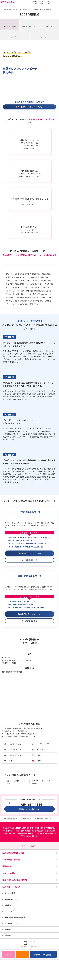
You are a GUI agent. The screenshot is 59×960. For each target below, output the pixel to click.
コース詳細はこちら (37, 560)
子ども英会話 (50, 831)
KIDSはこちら (34, 2)
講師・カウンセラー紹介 (29, 26)
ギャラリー (44, 37)
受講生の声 (49, 26)
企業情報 (8, 935)
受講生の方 (8, 905)
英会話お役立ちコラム (12, 899)
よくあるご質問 (10, 893)
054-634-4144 (10, 663)
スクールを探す (49, 2)
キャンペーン (15, 37)
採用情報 (8, 929)
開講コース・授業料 (10, 26)
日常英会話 (25, 831)
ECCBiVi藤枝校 (29, 14)
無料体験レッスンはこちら (29, 809)
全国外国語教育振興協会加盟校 (15, 917)
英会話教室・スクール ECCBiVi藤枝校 (33, 9)
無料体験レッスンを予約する (43, 955)
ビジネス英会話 (37, 831)
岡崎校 (34, 783)
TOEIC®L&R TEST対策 (12, 833)
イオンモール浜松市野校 (41, 780)
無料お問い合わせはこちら (35, 553)
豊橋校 (9, 783)
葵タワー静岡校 (13, 780)
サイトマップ (9, 911)
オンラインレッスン (42, 2)
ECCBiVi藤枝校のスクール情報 (29, 641)
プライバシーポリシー (12, 923)
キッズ (10, 954)
